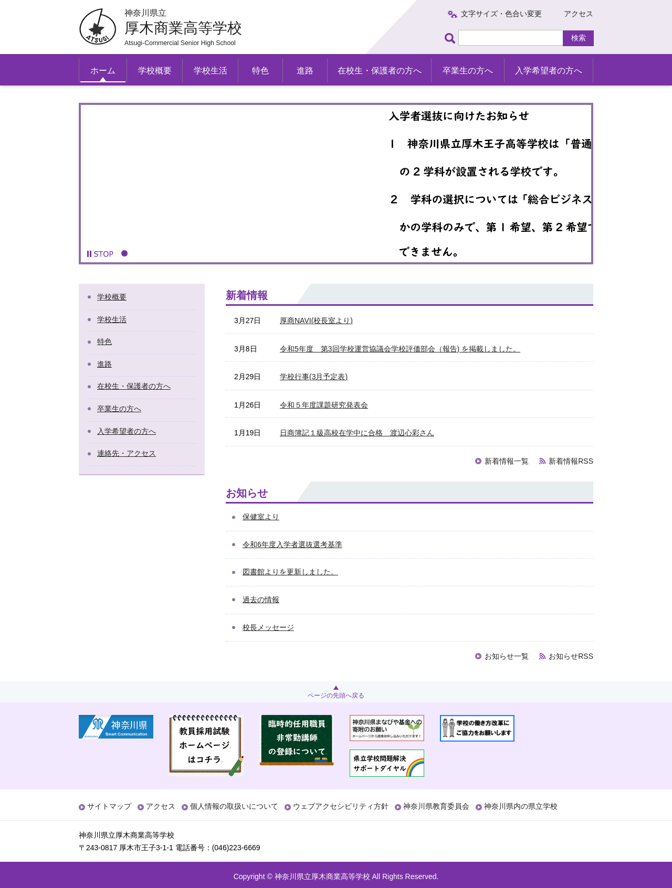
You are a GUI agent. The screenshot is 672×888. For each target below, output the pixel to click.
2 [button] (136, 253)
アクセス (578, 13)
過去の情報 (261, 599)
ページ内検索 (451, 38)
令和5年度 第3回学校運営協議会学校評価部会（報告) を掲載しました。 (400, 349)
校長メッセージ (268, 627)
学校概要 (155, 70)
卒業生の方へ (468, 70)
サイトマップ (109, 806)
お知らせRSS (571, 656)
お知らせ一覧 (507, 656)
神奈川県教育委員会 (436, 806)
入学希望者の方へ (548, 70)
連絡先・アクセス (126, 453)
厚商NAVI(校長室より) (316, 320)
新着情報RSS (571, 461)
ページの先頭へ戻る (336, 695)
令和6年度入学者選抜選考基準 (292, 544)
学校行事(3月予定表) (314, 376)
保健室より (261, 516)
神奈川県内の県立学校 (521, 806)
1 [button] (124, 253)
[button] (100, 254)
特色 (260, 70)
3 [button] (148, 253)
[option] (336, 183)
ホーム (103, 70)
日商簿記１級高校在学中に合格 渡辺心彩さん (357, 433)
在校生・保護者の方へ (380, 70)
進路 (305, 70)
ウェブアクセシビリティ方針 (340, 806)
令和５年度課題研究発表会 (324, 405)
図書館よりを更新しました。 (290, 572)
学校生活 (210, 70)
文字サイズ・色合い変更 (501, 13)
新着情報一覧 (507, 461)
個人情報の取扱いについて (234, 806)
